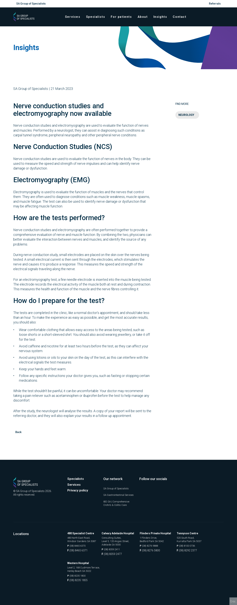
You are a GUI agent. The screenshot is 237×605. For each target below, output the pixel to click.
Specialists (97, 18)
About (144, 18)
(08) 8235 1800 (77, 576)
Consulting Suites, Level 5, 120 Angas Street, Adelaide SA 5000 (120, 540)
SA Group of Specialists (31, 3)
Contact (181, 18)
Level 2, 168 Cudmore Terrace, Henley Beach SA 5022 (85, 569)
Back (18, 435)
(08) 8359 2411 (115, 549)
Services (74, 18)
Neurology (186, 118)
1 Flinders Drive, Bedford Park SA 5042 (156, 538)
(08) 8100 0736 (190, 545)
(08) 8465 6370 (77, 545)
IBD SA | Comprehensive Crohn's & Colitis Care (117, 502)
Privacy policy (78, 486)
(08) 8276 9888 (153, 545)
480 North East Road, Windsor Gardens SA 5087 (83, 538)
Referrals (215, 3)
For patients (122, 18)
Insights (162, 18)
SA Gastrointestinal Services (114, 492)
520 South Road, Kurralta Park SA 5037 (193, 538)
